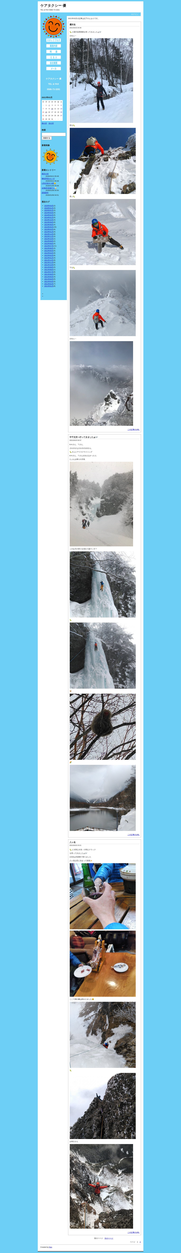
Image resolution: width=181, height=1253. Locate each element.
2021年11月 (48, 262)
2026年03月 (48, 206)
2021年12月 (48, 260)
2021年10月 (48, 265)
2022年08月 (48, 243)
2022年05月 (48, 251)
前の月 (44, 123)
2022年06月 (48, 248)
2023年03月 (48, 229)
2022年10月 (48, 239)
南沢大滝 (45, 174)
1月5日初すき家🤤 (49, 183)
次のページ (109, 1238)
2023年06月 (48, 225)
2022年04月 (48, 253)
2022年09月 (48, 241)
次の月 (51, 123)
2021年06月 (48, 274)
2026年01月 (48, 208)
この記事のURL (134, 430)
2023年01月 (48, 232)
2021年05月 (48, 277)
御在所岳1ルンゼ (48, 179)
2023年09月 (48, 222)
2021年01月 (48, 286)
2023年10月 (48, 220)
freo (50, 1247)
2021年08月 (48, 270)
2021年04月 (48, 279)
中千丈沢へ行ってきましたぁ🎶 (84, 437)
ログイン (134, 14)
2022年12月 (48, 234)
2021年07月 (48, 272)
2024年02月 (48, 215)
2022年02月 (48, 255)
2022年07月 (48, 246)
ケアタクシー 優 (53, 5)
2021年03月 (48, 281)
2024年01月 (48, 217)
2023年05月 (48, 227)
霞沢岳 (73, 24)
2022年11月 (48, 236)
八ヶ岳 (73, 842)
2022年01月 (48, 258)
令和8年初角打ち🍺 (49, 188)
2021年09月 (48, 267)
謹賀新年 (45, 193)
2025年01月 (48, 210)
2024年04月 (48, 213)
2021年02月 (48, 284)
